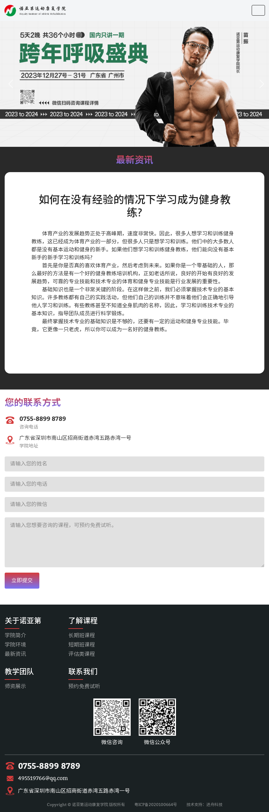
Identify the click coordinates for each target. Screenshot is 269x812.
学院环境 (15, 645)
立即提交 (22, 580)
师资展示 (15, 686)
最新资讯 (15, 654)
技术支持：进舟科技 (204, 804)
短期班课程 (81, 645)
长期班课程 (81, 635)
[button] (10, 84)
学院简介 (15, 635)
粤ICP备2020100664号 (155, 804)
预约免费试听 (84, 686)
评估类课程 (81, 654)
